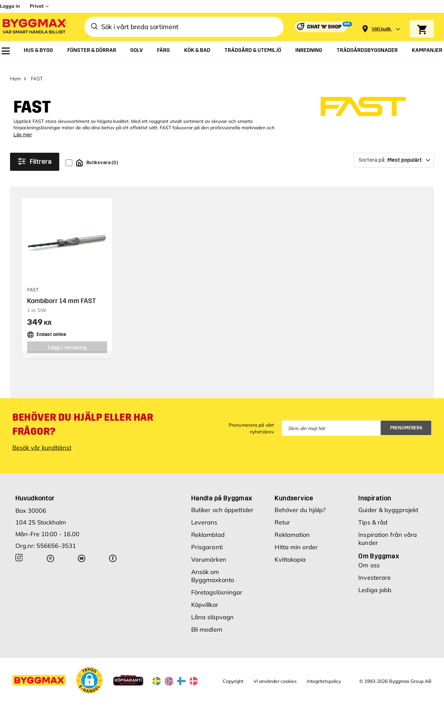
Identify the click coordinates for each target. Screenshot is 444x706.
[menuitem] (6, 51)
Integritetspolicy (324, 673)
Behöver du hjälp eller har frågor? (82, 416)
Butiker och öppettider (222, 502)
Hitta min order (296, 539)
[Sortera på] (394, 152)
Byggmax (74, 700)
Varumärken (208, 551)
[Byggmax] (34, 27)
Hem (15, 70)
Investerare (374, 569)
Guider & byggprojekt (388, 502)
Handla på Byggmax (221, 490)
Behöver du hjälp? (300, 502)
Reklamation (292, 527)
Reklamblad (208, 527)
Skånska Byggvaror (107, 700)
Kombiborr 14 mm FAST (61, 293)
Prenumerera (406, 420)
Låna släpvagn (212, 609)
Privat (37, 6)
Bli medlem (206, 621)
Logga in (10, 6)
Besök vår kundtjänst (41, 439)
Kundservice (294, 490)
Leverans (204, 514)
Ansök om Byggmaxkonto (212, 568)
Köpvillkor (204, 597)
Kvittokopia (290, 551)
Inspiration (374, 490)
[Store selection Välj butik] (381, 29)
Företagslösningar (217, 584)
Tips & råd (372, 514)
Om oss (369, 557)
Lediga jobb (374, 582)
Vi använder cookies (275, 673)
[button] (89, 672)
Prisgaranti (207, 539)
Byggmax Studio (146, 700)
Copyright (233, 673)
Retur (282, 514)
